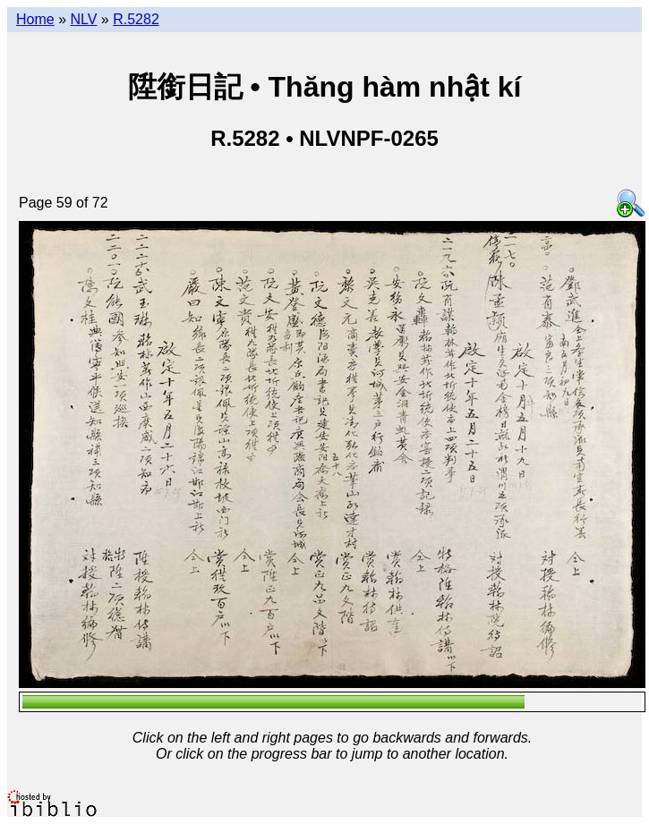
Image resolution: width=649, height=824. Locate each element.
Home (35, 19)
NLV (83, 19)
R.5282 (136, 19)
